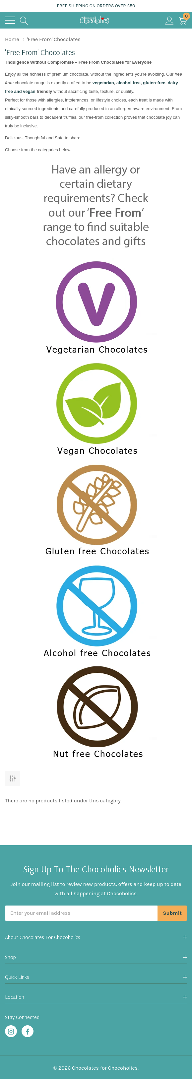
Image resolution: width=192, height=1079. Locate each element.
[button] (96, 307)
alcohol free (128, 82)
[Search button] (24, 20)
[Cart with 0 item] (183, 20)
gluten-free (154, 82)
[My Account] (169, 20)
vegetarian (103, 82)
